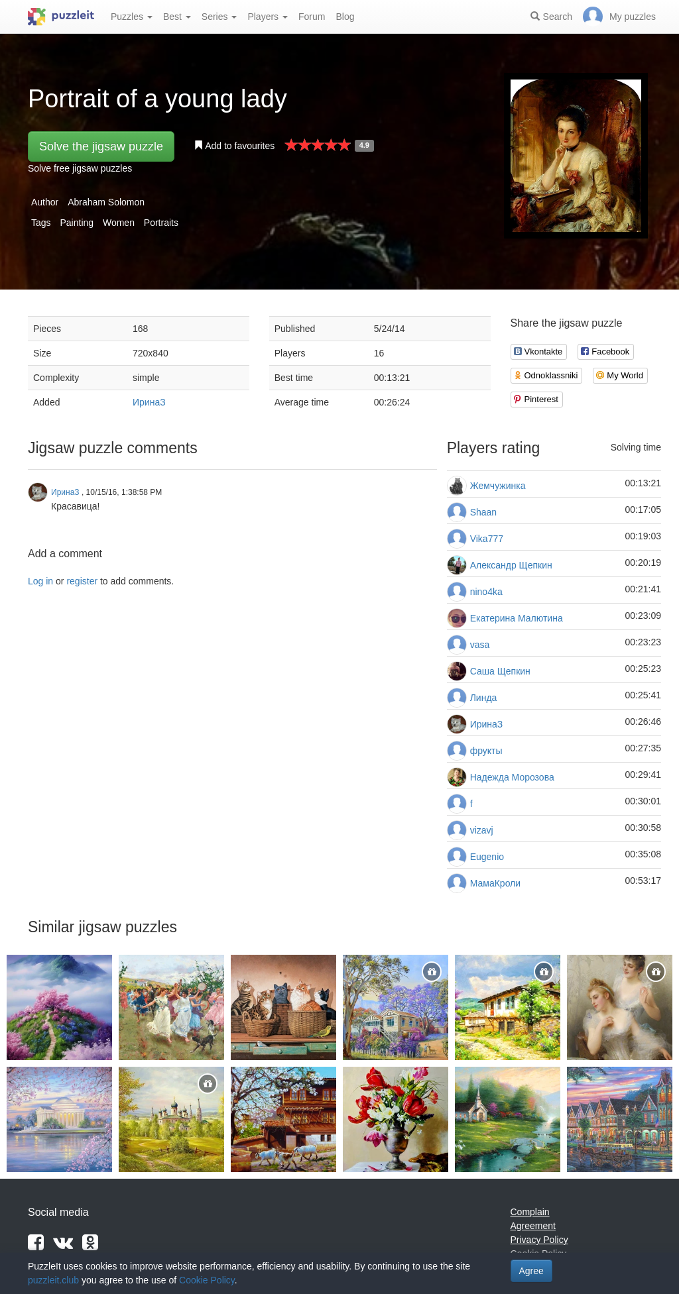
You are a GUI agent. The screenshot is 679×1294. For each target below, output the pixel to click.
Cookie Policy (207, 1280)
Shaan (483, 512)
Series (219, 16)
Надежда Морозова (512, 777)
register (81, 581)
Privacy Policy (539, 1239)
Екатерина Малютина (516, 618)
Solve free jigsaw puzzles (80, 168)
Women (119, 222)
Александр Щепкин (511, 565)
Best (177, 16)
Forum (311, 16)
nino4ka (486, 591)
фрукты (486, 750)
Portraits (161, 222)
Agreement (533, 1225)
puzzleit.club (53, 1280)
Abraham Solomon (106, 202)
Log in (40, 581)
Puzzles (132, 16)
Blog (345, 16)
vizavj (481, 830)
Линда (483, 697)
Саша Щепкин (500, 671)
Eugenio (487, 856)
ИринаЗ (149, 402)
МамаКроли (495, 883)
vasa (480, 644)
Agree (531, 1271)
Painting (76, 222)
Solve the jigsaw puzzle (101, 146)
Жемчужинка (498, 485)
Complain (530, 1212)
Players (267, 16)
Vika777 (486, 538)
